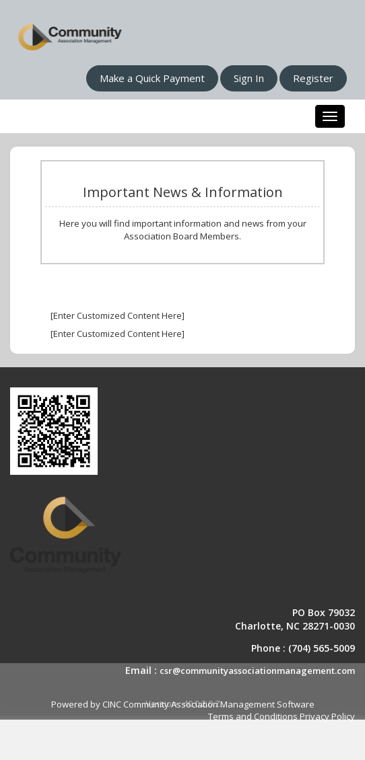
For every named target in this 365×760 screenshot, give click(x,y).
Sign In (249, 78)
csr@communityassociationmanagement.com (257, 670)
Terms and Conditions (253, 716)
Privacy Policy (327, 716)
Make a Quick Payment (152, 78)
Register (313, 78)
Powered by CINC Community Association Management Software (182, 704)
